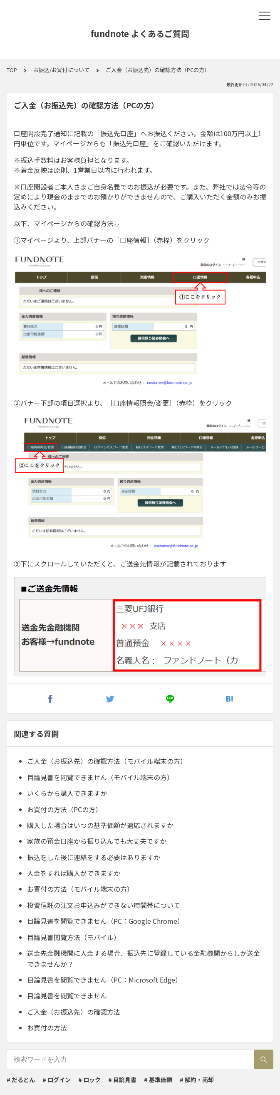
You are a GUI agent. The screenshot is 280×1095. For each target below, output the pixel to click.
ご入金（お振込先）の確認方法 (73, 1012)
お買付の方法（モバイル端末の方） (80, 889)
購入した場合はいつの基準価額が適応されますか (100, 825)
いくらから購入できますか (67, 793)
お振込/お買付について (61, 70)
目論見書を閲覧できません (67, 995)
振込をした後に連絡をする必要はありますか (93, 857)
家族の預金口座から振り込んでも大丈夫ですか (96, 841)
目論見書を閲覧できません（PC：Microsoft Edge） (104, 980)
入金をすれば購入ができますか (73, 873)
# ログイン (56, 1079)
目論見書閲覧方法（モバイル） (73, 937)
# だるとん (21, 1079)
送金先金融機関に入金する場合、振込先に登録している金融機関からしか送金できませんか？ (143, 958)
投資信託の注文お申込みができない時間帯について (103, 905)
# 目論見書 (122, 1079)
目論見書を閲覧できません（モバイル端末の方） (100, 777)
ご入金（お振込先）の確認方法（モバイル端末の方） (107, 761)
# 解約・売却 (197, 1079)
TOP (12, 70)
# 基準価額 (158, 1079)
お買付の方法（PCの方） (64, 809)
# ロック (89, 1079)
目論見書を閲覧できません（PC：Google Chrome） (105, 921)
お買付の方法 (47, 1028)
